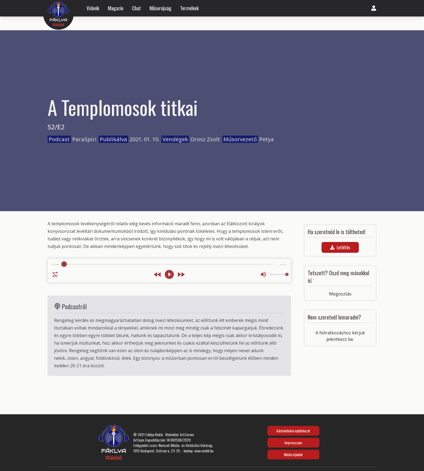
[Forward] (181, 274)
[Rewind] (157, 274)
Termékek (189, 8)
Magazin (115, 8)
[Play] (169, 274)
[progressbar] (169, 264)
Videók (93, 8)
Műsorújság (160, 8)
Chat (136, 8)
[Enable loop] (55, 274)
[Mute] (263, 274)
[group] (169, 270)
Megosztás (340, 294)
